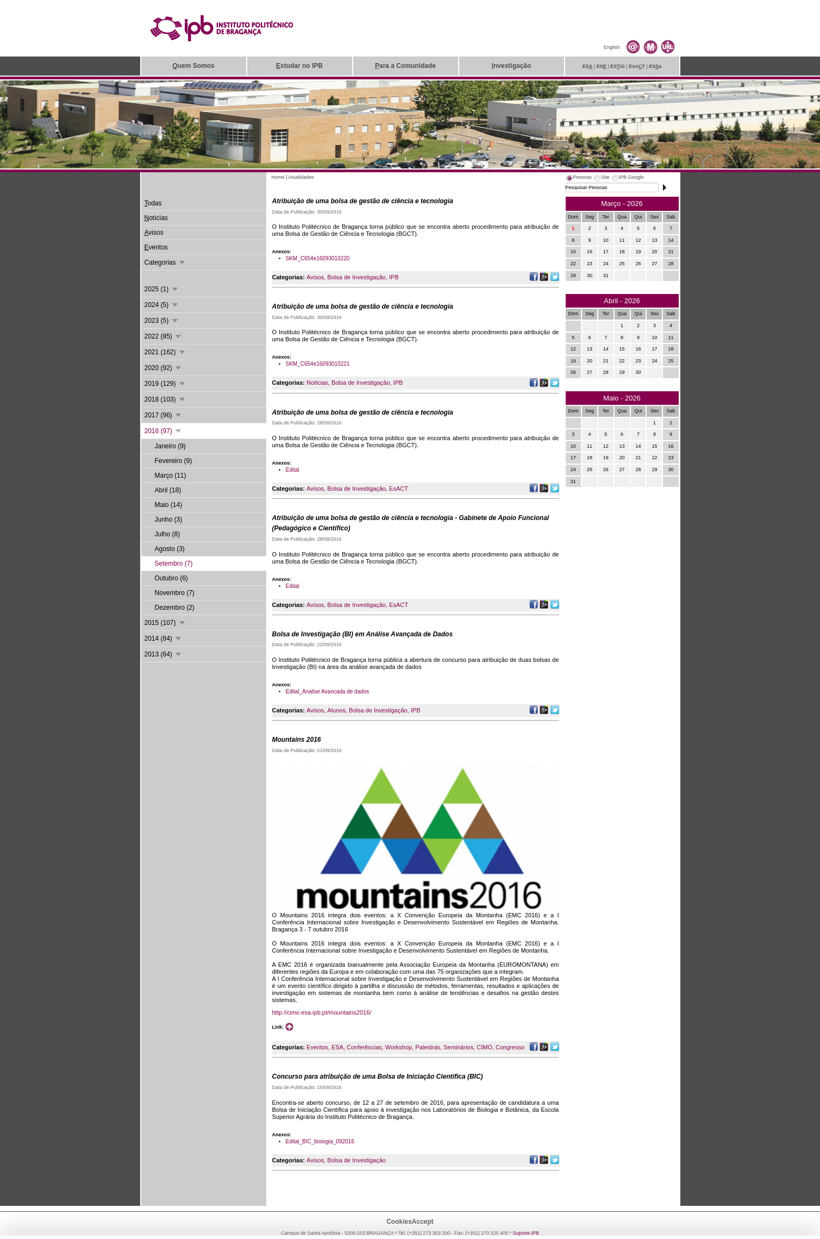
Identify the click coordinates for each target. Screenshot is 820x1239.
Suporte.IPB (526, 1233)
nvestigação (511, 66)
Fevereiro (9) (173, 461)
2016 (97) (164, 431)
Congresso (510, 1047)
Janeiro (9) (170, 446)
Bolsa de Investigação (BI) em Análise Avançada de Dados (362, 634)
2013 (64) (164, 654)
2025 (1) (162, 289)
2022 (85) (164, 336)
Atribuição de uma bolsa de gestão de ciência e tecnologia (362, 201)
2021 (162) (165, 352)
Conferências (364, 1047)
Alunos (336, 710)
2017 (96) (164, 415)
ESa (655, 66)
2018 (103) (165, 399)
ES (588, 66)
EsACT (398, 488)
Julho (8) (167, 534)
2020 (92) (164, 368)
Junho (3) (169, 519)
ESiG (617, 66)
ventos (156, 247)
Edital (292, 470)
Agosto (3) (170, 549)
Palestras (427, 1047)
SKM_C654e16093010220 (318, 258)
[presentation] (578, 179)
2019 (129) (165, 383)
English (612, 47)
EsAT (637, 66)
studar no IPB (299, 66)
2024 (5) (162, 305)
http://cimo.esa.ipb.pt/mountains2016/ (322, 1012)
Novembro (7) (175, 593)
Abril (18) (168, 490)
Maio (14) (169, 505)
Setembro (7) (174, 563)
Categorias (165, 262)
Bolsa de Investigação (356, 277)
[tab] (578, 179)
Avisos (315, 277)
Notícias (317, 382)
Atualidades (301, 177)
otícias (156, 218)
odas (153, 203)
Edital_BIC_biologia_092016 (320, 1141)
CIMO (484, 1047)
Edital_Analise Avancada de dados (328, 691)
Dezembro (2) (175, 607)
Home (278, 177)
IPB (394, 277)
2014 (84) (164, 638)
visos (154, 232)
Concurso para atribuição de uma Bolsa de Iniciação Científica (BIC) (377, 1076)
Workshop (398, 1047)
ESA (337, 1047)
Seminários (458, 1047)
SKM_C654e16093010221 (318, 364)
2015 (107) (165, 622)
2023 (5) (162, 320)
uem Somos (193, 66)
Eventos (317, 1047)
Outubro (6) (171, 578)
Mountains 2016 (296, 739)
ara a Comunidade (405, 66)
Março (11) (170, 475)
